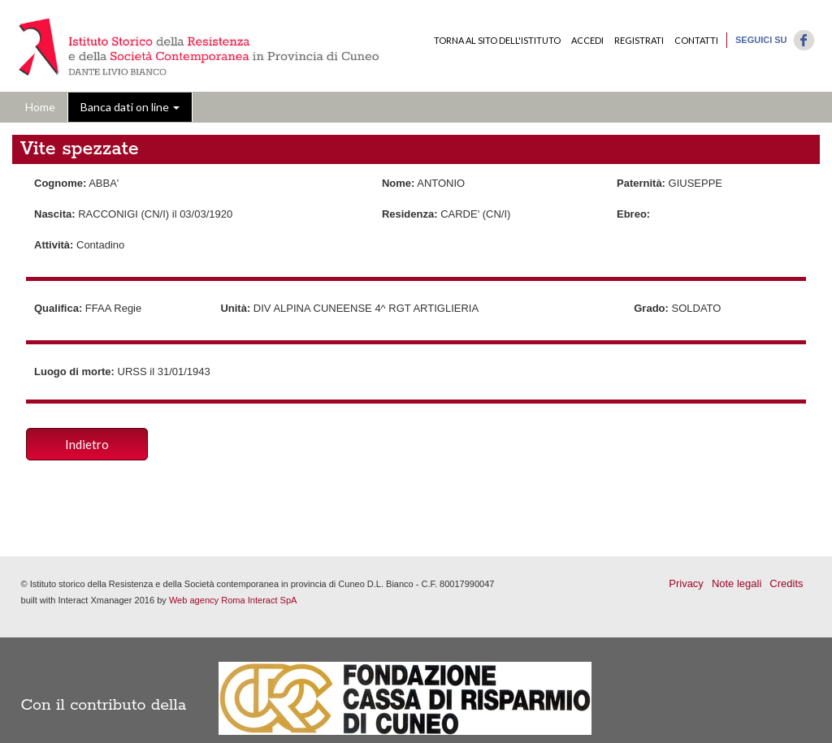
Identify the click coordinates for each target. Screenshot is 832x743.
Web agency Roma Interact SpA (233, 600)
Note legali (736, 583)
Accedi (587, 40)
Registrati (639, 40)
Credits (786, 583)
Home (40, 107)
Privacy (686, 583)
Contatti (696, 40)
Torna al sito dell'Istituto (497, 40)
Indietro (87, 444)
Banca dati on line (130, 107)
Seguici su (761, 40)
